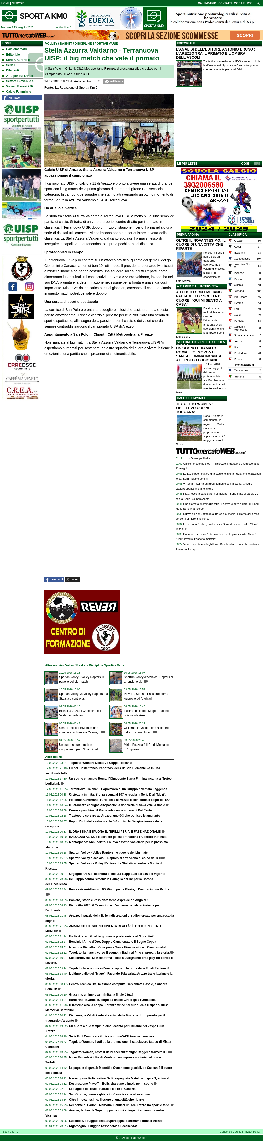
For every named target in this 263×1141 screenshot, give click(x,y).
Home (6, 43)
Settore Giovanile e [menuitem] (18, 81)
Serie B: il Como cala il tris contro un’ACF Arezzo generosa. (112, 1036)
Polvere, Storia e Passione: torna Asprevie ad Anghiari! (108, 900)
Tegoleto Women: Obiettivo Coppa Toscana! (101, 763)
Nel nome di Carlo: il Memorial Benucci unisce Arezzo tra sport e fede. (119, 1105)
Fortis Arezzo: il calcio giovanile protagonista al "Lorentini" (111, 936)
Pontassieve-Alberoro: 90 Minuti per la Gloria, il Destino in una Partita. (119, 889)
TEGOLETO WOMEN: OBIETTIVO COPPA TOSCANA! (194, 408)
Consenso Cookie (230, 1131)
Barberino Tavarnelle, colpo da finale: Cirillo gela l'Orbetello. (112, 1000)
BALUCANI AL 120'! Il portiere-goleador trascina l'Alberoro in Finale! (118, 837)
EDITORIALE (186, 43)
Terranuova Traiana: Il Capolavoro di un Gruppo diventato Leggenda (118, 789)
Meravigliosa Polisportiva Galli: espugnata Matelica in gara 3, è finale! (119, 1078)
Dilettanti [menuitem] (10, 70)
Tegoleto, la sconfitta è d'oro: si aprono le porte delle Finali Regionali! (119, 968)
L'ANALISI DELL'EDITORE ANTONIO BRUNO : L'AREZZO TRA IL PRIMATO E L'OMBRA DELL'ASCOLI (215, 53)
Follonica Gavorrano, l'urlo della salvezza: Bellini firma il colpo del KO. (120, 800)
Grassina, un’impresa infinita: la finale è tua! (101, 994)
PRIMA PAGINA (188, 234)
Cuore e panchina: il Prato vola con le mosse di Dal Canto (110, 810)
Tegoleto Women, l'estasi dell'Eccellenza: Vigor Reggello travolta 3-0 (118, 1052)
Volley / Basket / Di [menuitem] (17, 86)
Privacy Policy (252, 1131)
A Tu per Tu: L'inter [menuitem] (17, 76)
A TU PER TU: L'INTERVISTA (197, 286)
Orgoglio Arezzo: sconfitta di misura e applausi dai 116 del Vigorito (117, 874)
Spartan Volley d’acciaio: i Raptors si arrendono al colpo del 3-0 (115, 858)
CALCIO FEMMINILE (191, 398)
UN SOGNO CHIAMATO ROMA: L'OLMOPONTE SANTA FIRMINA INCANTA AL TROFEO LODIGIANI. (198, 354)
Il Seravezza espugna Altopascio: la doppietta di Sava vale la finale (117, 805)
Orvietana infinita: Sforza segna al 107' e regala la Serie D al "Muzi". (117, 794)
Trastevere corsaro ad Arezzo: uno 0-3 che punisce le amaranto (114, 815)
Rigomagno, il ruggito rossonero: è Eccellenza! (103, 1126)
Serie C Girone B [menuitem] (16, 60)
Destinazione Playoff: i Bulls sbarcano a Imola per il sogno (111, 1083)
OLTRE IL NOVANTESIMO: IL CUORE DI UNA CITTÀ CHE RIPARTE (201, 244)
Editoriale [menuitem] (11, 54)
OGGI (245, 163)
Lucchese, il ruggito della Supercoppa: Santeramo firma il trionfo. (116, 1121)
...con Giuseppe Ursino (197, 458)
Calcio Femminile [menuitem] (16, 91)
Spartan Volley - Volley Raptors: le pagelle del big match (109, 852)
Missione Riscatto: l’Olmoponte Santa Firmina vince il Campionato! (117, 947)
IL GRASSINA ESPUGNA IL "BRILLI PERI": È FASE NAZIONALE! (115, 831)
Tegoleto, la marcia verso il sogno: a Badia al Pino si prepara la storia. (119, 952)
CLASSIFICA (238, 234)
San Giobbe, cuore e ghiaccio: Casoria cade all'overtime (109, 1094)
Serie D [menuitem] (9, 65)
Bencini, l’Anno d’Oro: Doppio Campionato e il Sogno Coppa (112, 942)
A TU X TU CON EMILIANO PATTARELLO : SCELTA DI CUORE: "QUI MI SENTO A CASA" (199, 298)
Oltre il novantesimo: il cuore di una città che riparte (106, 1099)
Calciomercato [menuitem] (14, 49)
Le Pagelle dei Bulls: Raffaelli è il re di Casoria (102, 1089)
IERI (257, 163)
